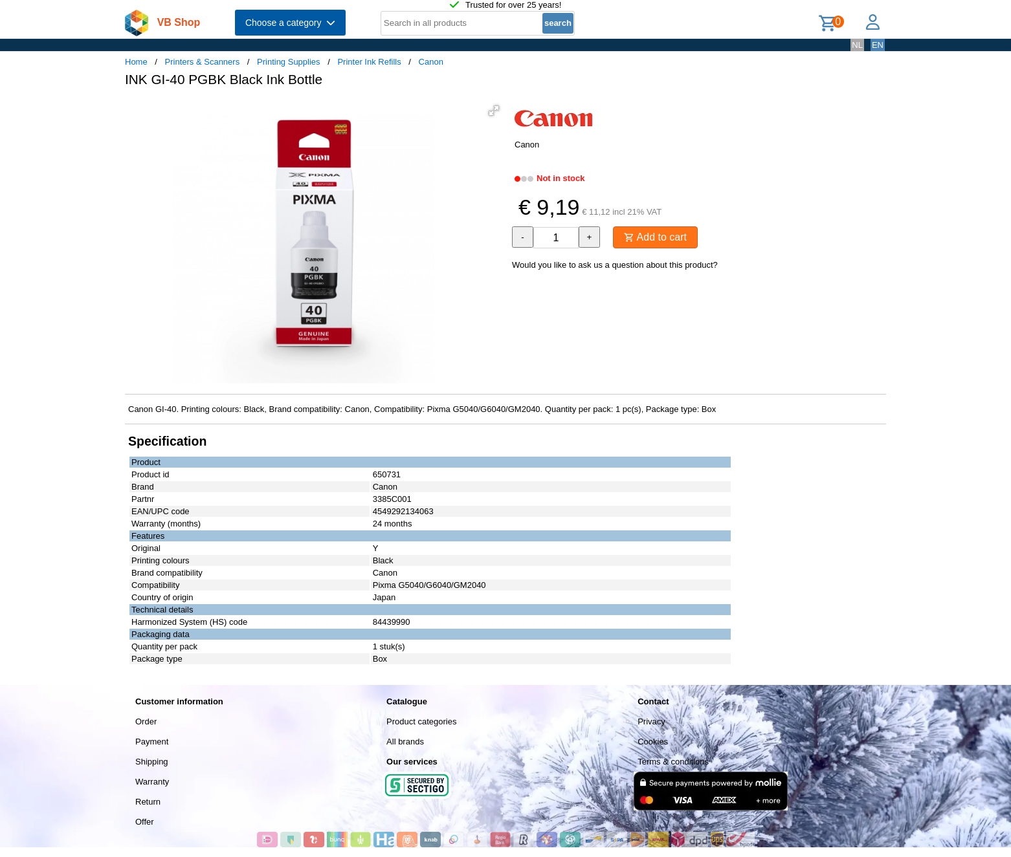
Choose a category (290, 22)
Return (148, 802)
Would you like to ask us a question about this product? (615, 265)
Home (136, 62)
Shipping (151, 761)
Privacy (651, 721)
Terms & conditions (673, 761)
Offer (144, 822)
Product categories (421, 721)
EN (877, 45)
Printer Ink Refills (369, 62)
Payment (151, 741)
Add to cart (655, 237)
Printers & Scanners (202, 62)
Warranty (152, 781)
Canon (431, 62)
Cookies (653, 741)
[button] (493, 110)
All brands (405, 741)
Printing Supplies (288, 62)
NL (857, 45)
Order (146, 721)
